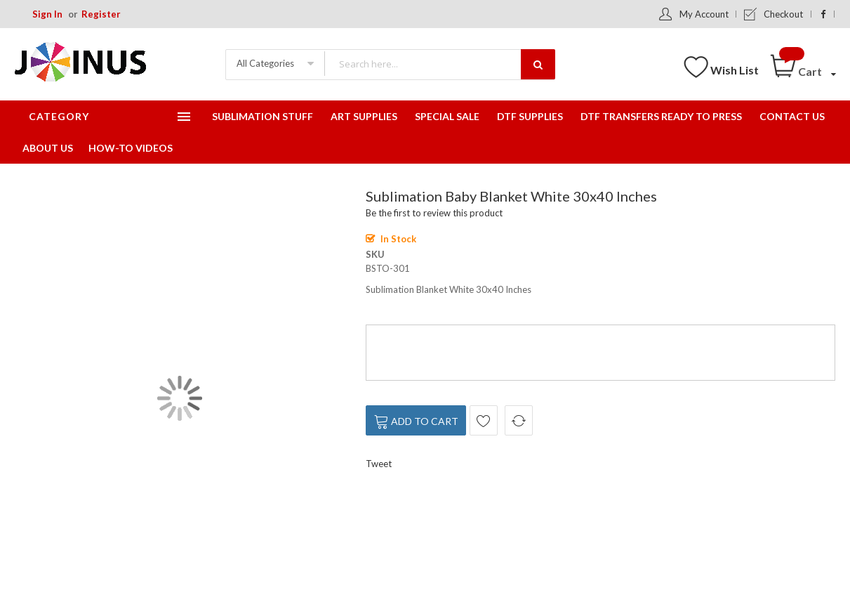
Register (101, 14)
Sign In (47, 14)
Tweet (379, 463)
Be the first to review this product (434, 212)
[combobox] (439, 63)
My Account (704, 14)
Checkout (783, 14)
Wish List (734, 70)
